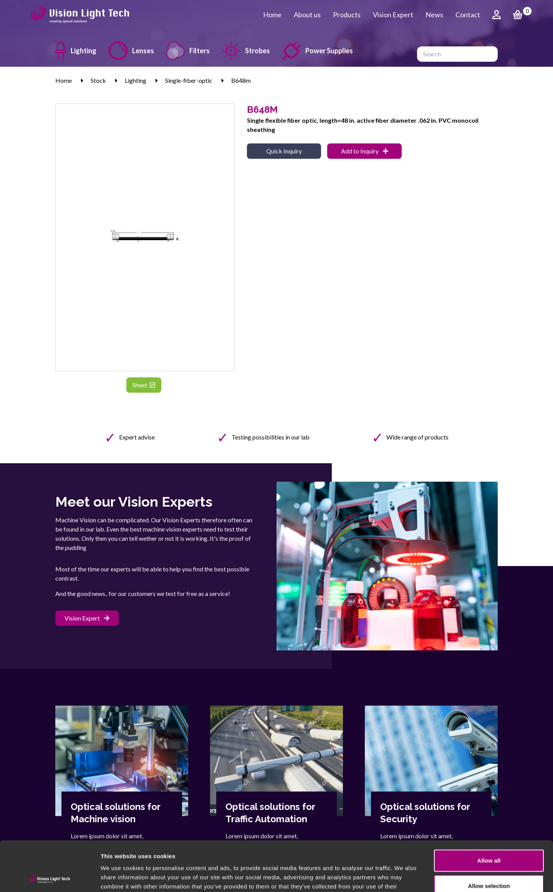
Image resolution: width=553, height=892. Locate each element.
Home (272, 14)
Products (347, 14)
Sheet (143, 384)
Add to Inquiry (364, 151)
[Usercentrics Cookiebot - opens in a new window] (49, 877)
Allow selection (489, 836)
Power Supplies (317, 50)
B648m (241, 80)
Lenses (131, 50)
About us (307, 14)
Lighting (75, 50)
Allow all (489, 810)
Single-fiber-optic (188, 80)
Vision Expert (393, 14)
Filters (188, 50)
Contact (467, 14)
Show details (403, 877)
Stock (98, 80)
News (434, 14)
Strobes (246, 50)
